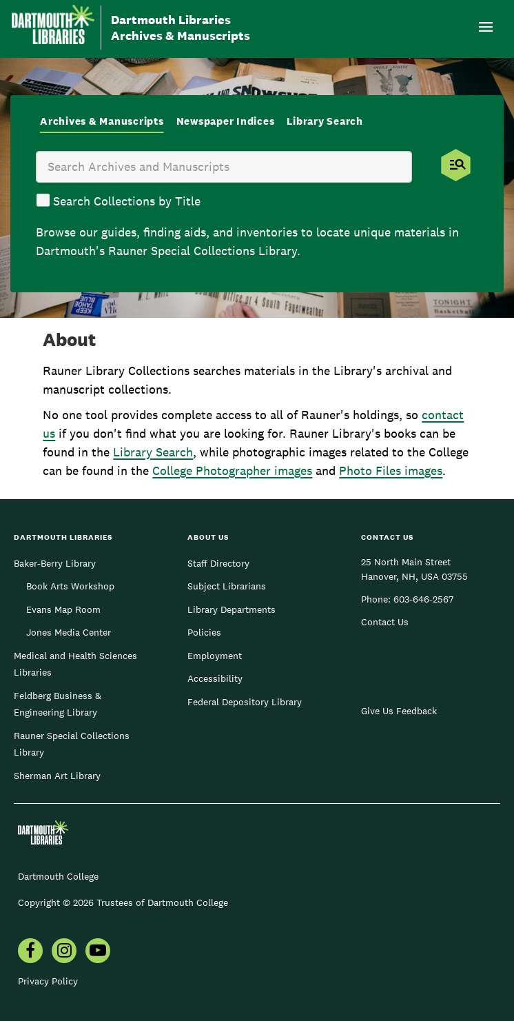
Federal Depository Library (244, 702)
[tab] (102, 122)
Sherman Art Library (57, 775)
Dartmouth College (58, 876)
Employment (214, 655)
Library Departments (231, 609)
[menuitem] (30, 952)
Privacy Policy (48, 981)
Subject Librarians (226, 586)
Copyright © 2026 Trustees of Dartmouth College (123, 902)
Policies (204, 632)
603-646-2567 (423, 599)
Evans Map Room (63, 609)
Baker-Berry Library (55, 563)
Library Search (153, 452)
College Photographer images (232, 470)
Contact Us (385, 622)
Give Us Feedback (399, 711)
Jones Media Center (68, 632)
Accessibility (215, 678)
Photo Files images (390, 470)
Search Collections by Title (127, 201)
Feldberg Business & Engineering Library (57, 703)
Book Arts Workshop (70, 586)
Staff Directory (218, 563)
